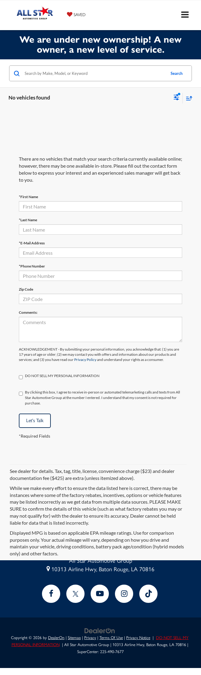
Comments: (28, 312)
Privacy (90, 637)
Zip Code (26, 289)
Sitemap (74, 637)
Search (176, 73)
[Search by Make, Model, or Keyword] (94, 73)
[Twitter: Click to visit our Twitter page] (75, 594)
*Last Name (28, 220)
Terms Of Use (111, 637)
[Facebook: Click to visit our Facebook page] (51, 594)
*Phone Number (32, 266)
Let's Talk (34, 420)
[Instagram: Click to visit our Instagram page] (124, 594)
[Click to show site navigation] (185, 15)
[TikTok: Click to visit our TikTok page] (148, 594)
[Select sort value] (187, 98)
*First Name (28, 196)
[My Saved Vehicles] (76, 14)
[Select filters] (176, 98)
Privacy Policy (85, 359)
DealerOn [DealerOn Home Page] (56, 637)
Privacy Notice (138, 637)
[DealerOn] (99, 630)
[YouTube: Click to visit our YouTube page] (100, 594)
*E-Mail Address (32, 243)
